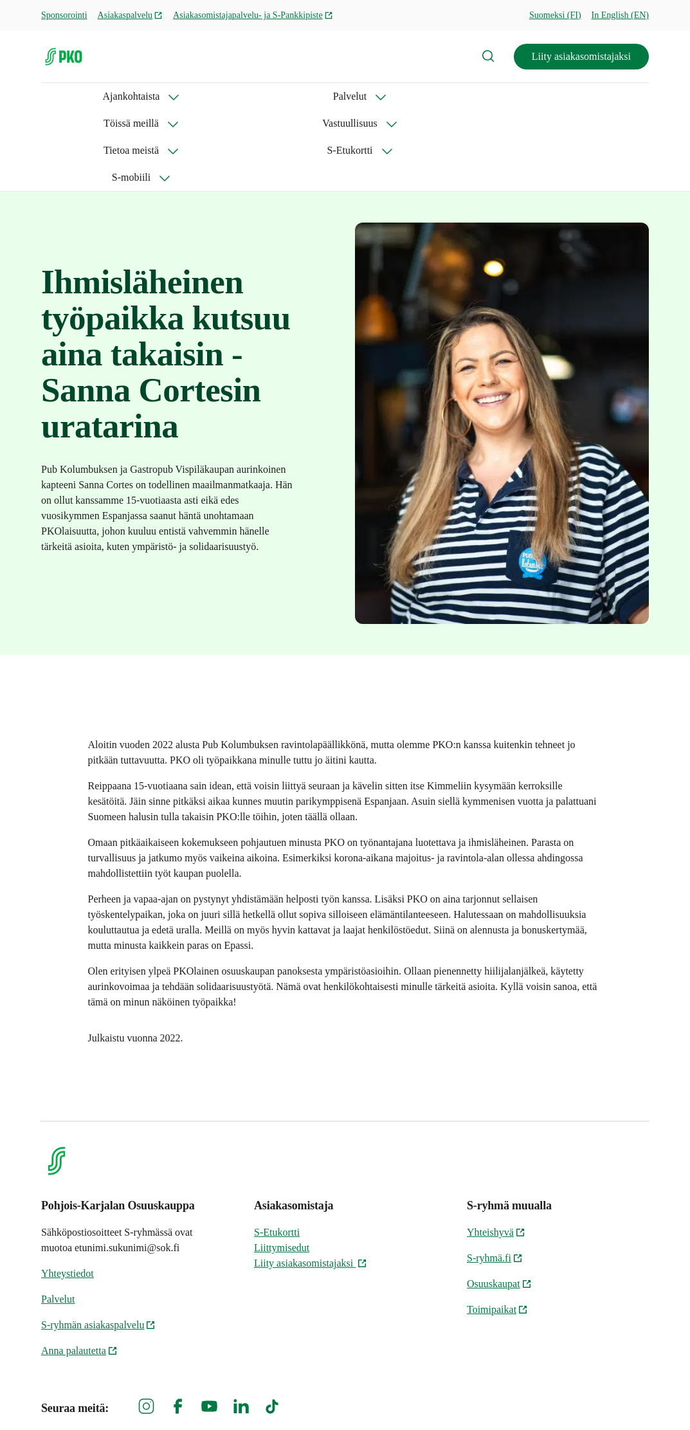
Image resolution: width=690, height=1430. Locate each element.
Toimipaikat (497, 1228)
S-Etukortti (513, 96)
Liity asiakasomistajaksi (581, 56)
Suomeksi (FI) (555, 15)
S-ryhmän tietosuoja (509, 1398)
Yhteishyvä (496, 1151)
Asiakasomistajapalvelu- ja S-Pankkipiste (253, 15)
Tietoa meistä (423, 96)
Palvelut (153, 96)
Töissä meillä (236, 96)
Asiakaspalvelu (130, 15)
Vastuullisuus (330, 96)
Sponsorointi (64, 15)
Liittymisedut (281, 1166)
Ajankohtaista (69, 96)
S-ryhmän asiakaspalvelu (98, 1243)
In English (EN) (620, 15)
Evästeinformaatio (610, 1398)
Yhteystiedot (67, 1192)
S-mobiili (594, 96)
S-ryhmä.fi (495, 1176)
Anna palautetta (79, 1269)
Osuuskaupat (499, 1202)
